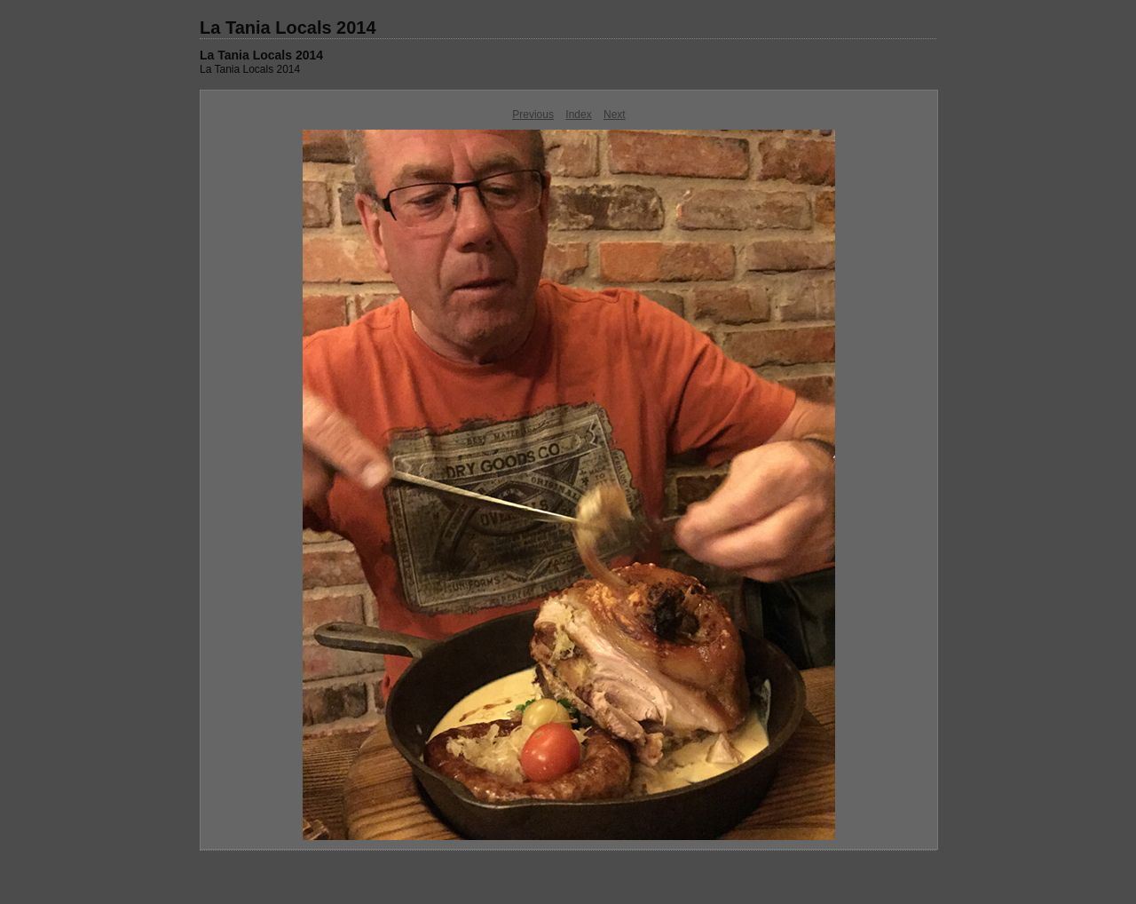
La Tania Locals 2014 (288, 27)
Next (615, 114)
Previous (533, 114)
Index (578, 114)
